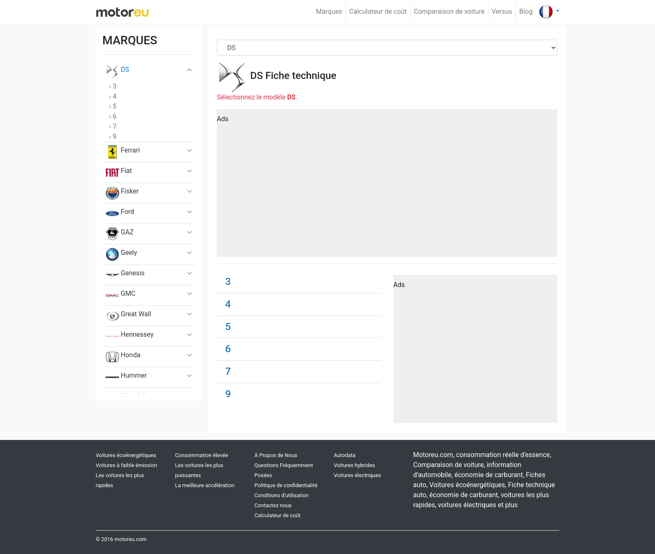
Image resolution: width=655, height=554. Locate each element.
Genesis (125, 275)
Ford (120, 213)
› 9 (113, 136)
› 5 (113, 106)
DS (117, 71)
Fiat (119, 172)
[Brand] (387, 48)
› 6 (113, 116)
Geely (121, 254)
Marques (329, 11)
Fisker (122, 193)
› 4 (113, 96)
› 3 (113, 86)
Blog (526, 11)
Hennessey (130, 336)
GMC (120, 295)
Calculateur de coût (378, 11)
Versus (502, 11)
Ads (222, 119)
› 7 (113, 126)
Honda (123, 356)
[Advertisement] (387, 185)
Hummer (126, 377)
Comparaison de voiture (449, 11)
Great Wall (128, 316)
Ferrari (123, 152)
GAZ (120, 234)
